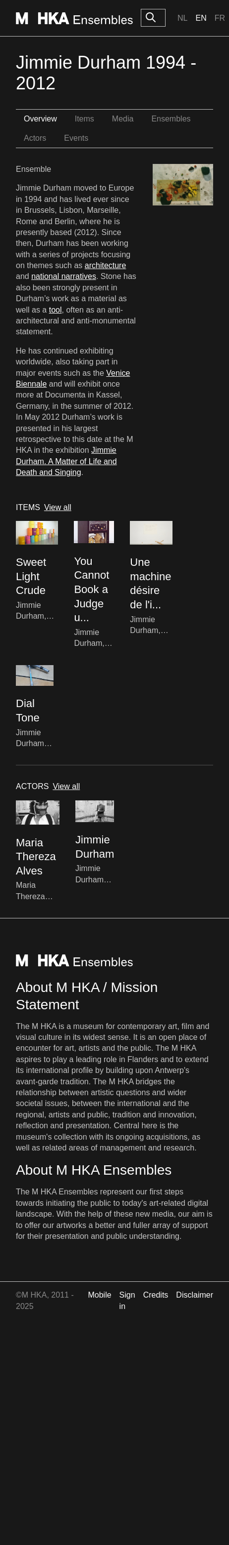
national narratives (63, 276)
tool (55, 310)
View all (57, 507)
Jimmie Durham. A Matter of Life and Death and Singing (66, 461)
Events (76, 138)
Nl (182, 18)
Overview (40, 119)
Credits (156, 1295)
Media (123, 119)
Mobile (99, 1295)
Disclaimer (194, 1295)
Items (84, 119)
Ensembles (170, 119)
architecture (105, 265)
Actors (35, 138)
